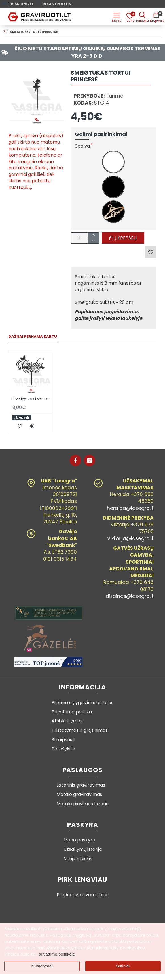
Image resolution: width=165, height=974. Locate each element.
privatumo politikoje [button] (57, 954)
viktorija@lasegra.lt (130, 538)
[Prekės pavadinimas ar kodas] (142, 16)
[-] (93, 240)
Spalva (82, 146)
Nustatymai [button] (41, 966)
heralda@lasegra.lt (130, 508)
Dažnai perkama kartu (33, 336)
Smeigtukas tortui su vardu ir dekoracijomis (32, 399)
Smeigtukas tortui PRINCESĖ (34, 32)
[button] (123, 238)
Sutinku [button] (123, 966)
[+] (93, 235)
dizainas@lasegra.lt (130, 596)
